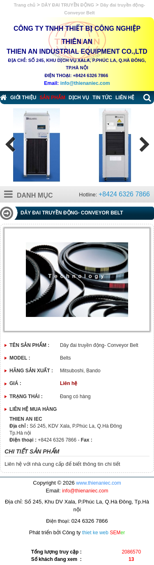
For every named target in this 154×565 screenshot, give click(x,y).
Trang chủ (25, 4)
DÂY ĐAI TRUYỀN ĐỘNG (67, 4)
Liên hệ (124, 97)
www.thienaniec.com (98, 483)
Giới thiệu (23, 97)
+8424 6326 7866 (124, 194)
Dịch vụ (79, 97)
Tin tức (102, 97)
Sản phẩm (52, 97)
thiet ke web (95, 532)
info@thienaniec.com (85, 83)
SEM (117, 532)
